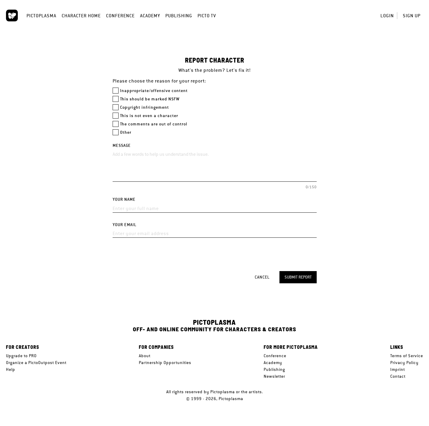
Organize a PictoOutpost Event (36, 362)
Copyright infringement (144, 107)
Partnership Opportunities (165, 362)
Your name (124, 199)
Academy (150, 16)
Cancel (262, 277)
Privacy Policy (404, 362)
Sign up (411, 16)
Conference (120, 16)
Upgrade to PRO (21, 355)
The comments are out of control (153, 124)
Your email (124, 224)
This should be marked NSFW (150, 99)
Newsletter (274, 376)
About (144, 355)
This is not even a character (149, 115)
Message (122, 145)
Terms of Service (406, 355)
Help (10, 369)
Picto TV (207, 16)
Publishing (178, 16)
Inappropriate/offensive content (154, 90)
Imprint (397, 369)
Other (125, 132)
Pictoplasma (41, 16)
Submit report (298, 277)
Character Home (81, 16)
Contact (397, 376)
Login (387, 16)
